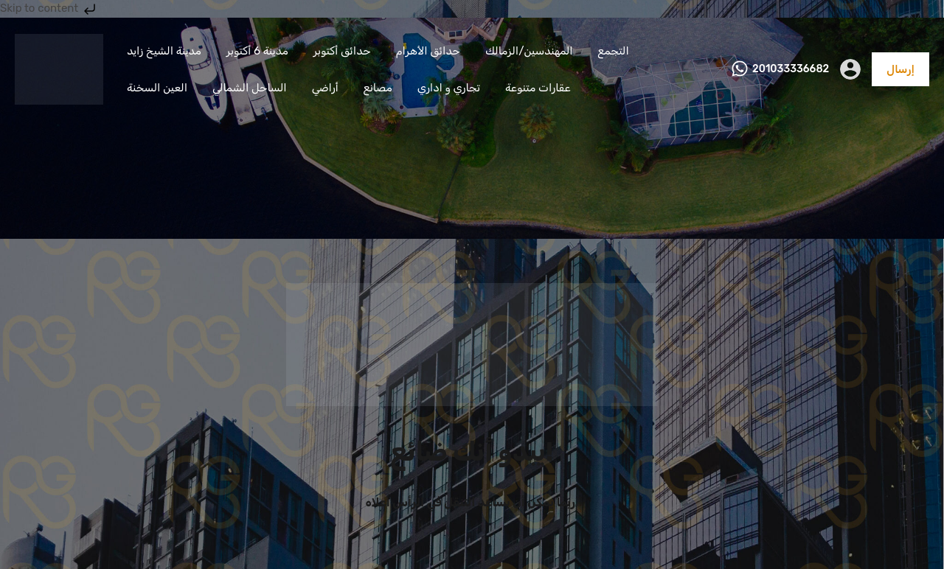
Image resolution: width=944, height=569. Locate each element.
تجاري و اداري (448, 87)
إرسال (900, 69)
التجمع (613, 50)
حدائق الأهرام (428, 50)
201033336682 (790, 69)
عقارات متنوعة (538, 87)
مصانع (378, 87)
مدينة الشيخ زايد (164, 50)
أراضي (325, 87)
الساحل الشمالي (249, 87)
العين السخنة (157, 87)
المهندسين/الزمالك (529, 50)
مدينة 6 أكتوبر (257, 50)
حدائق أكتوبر (342, 50)
